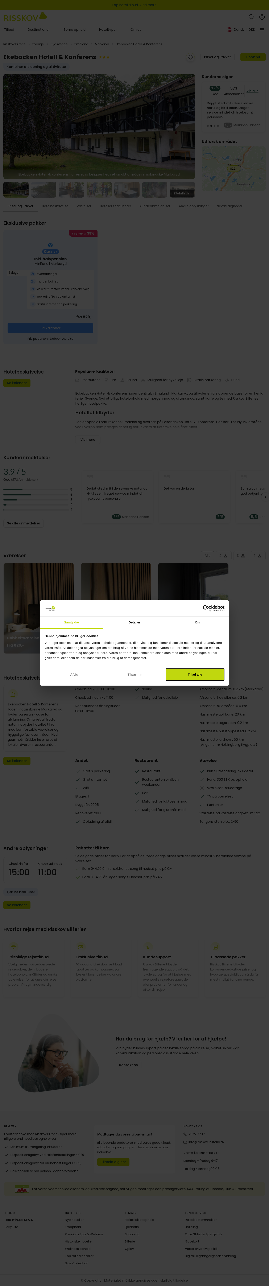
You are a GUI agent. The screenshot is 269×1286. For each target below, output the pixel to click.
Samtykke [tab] (71, 622)
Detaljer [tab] (134, 622)
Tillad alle (195, 674)
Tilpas (135, 674)
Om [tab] (197, 622)
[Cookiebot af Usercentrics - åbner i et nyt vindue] (206, 608)
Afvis (74, 674)
